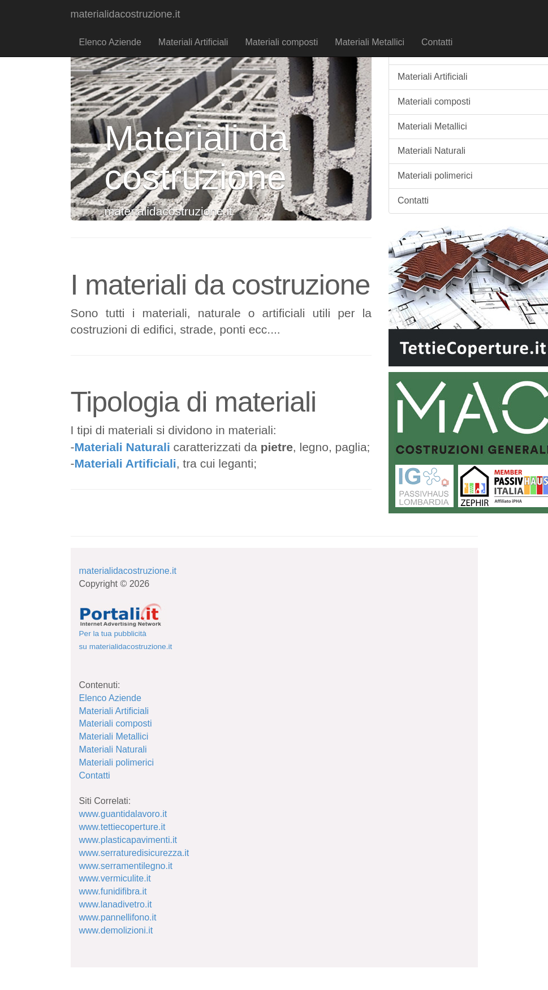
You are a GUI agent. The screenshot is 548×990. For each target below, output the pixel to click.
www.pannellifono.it (118, 917)
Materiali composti (281, 42)
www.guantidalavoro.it (123, 814)
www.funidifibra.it (113, 891)
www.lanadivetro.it (115, 904)
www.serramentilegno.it (125, 866)
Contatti (436, 42)
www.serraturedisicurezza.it (134, 853)
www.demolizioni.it (116, 930)
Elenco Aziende (110, 42)
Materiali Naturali (122, 446)
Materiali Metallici (369, 42)
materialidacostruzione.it (125, 14)
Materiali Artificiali (193, 42)
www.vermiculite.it (115, 878)
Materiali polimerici (116, 762)
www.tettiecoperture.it (122, 827)
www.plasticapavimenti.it (128, 840)
